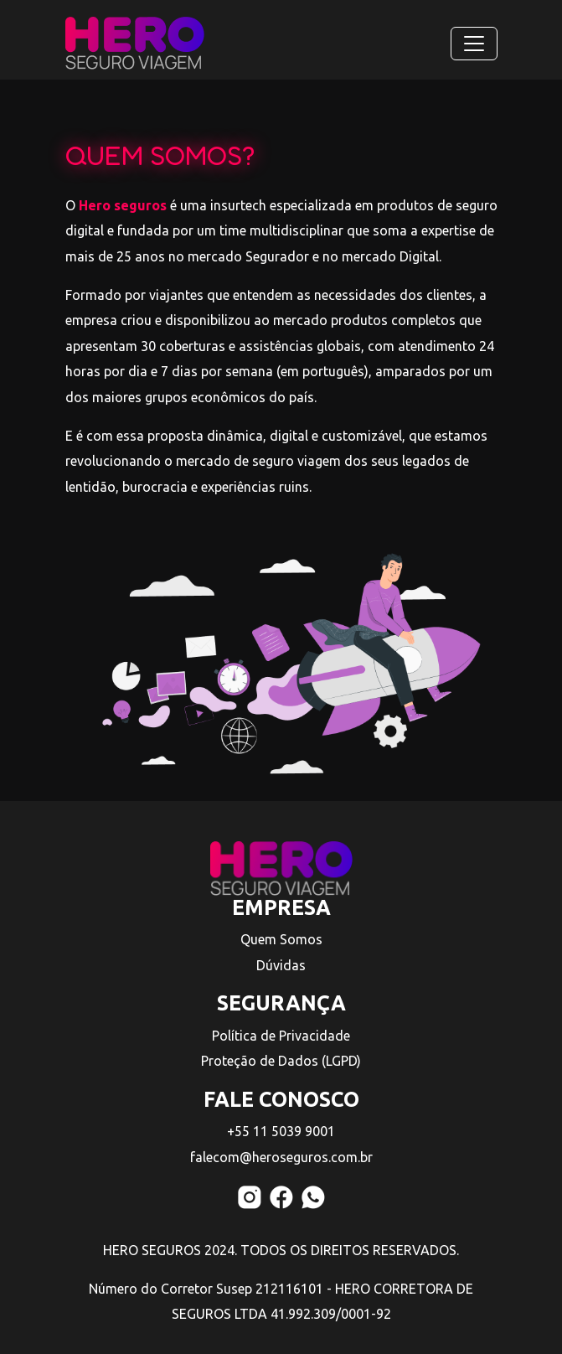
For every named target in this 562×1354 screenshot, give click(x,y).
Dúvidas (281, 965)
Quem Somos (281, 939)
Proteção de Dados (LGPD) (281, 1060)
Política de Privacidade (281, 1035)
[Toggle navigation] (474, 43)
